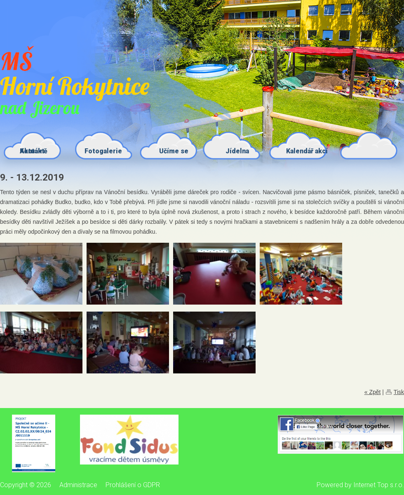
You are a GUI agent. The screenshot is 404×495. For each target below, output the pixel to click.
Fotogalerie (103, 151)
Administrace (78, 485)
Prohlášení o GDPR (133, 485)
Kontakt (32, 151)
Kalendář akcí (307, 151)
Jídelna (237, 151)
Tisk (399, 392)
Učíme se (173, 151)
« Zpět (372, 392)
